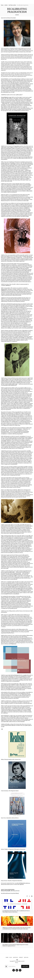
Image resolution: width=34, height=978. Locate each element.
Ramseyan (15, 710)
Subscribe (25, 966)
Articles (6, 5)
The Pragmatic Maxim (14, 790)
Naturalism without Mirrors (12, 818)
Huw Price (25, 429)
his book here (6, 893)
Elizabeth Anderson (25, 883)
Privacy (16, 962)
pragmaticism (19, 381)
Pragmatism (17, 146)
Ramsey (17, 675)
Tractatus (3, 630)
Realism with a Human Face (14, 759)
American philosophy (9, 572)
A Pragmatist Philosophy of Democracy (16, 849)
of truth (20, 677)
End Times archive (12, 5)
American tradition (16, 151)
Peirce (16, 147)
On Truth (16, 676)
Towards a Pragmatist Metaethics (15, 880)
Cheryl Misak (4, 79)
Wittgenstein (27, 639)
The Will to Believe (19, 210)
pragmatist (8, 148)
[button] (32, 2)
